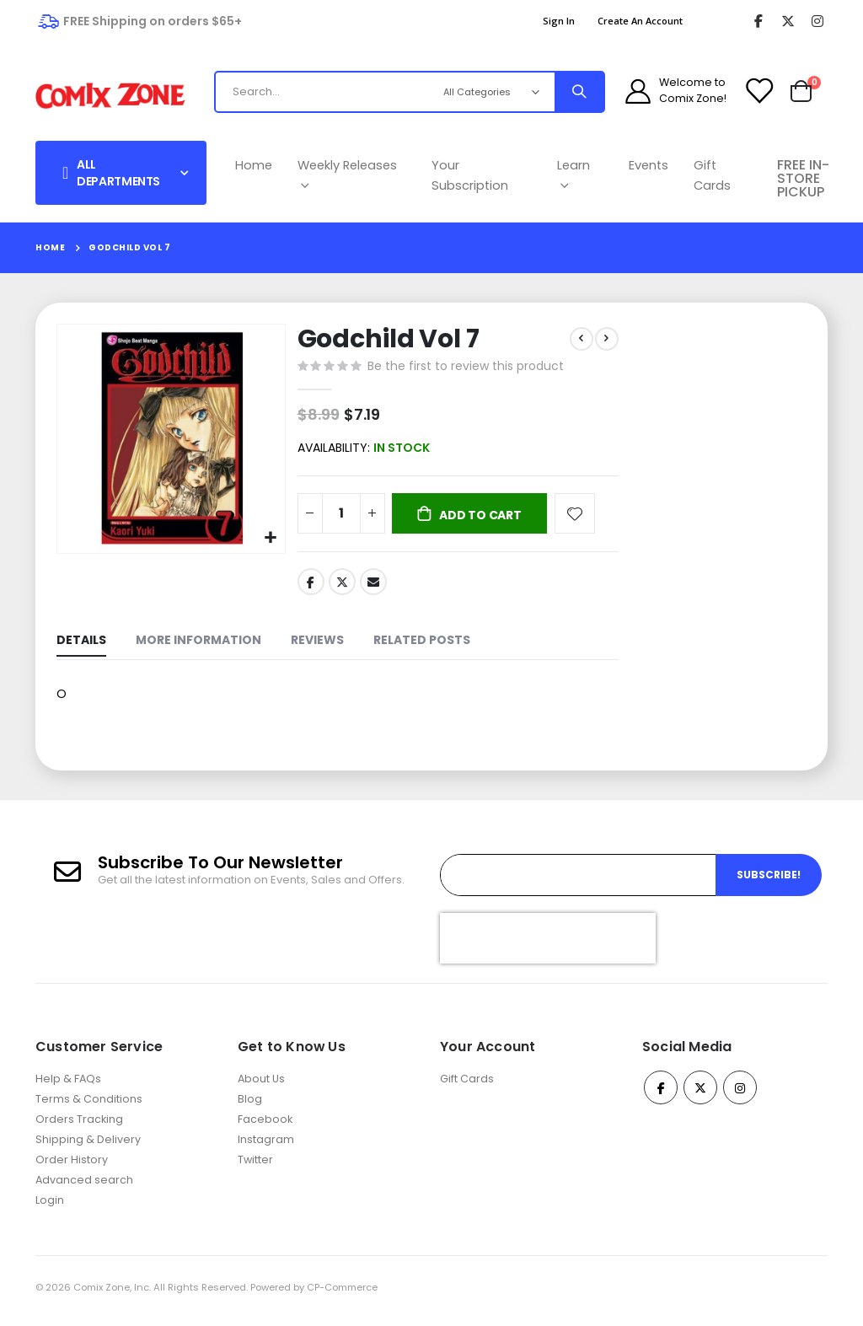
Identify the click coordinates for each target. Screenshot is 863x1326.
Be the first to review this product (464, 367)
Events (648, 165)
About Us (261, 1086)
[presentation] (548, 945)
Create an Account (640, 20)
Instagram (266, 1147)
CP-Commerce (342, 1295)
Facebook (309, 585)
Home (253, 165)
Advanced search (84, 1187)
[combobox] (355, 91)
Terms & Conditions (88, 1106)
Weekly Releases (347, 175)
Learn (573, 175)
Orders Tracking (79, 1126)
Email (372, 585)
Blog (250, 1106)
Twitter (340, 585)
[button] (268, 535)
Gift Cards (712, 175)
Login (49, 1207)
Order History (71, 1167)
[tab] (81, 647)
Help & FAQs (68, 1086)
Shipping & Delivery (88, 1147)
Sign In (559, 20)
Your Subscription (470, 175)
